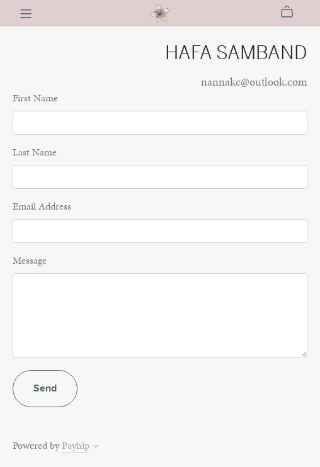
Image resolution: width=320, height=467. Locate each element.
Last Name (35, 152)
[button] (96, 447)
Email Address (42, 206)
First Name (35, 98)
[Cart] (292, 12)
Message (30, 260)
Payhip (75, 445)
